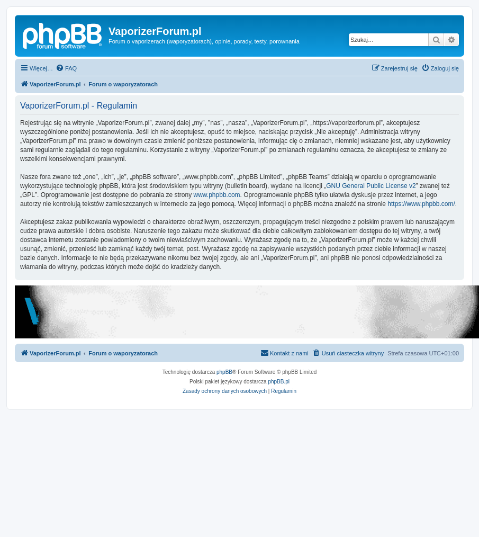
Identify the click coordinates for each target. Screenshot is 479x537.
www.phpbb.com (217, 195)
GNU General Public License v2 (370, 186)
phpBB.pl (279, 381)
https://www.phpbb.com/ (421, 204)
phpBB (224, 372)
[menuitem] (66, 68)
